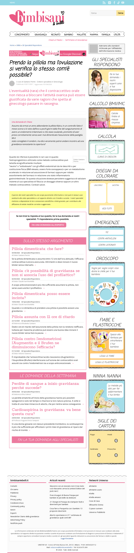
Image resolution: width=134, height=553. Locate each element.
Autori (12, 509)
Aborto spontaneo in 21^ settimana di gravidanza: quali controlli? (65, 516)
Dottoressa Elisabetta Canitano (24, 323)
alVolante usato (95, 489)
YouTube (123, 2)
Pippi (92, 435)
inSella (91, 493)
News (12, 3)
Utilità (117, 34)
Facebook (114, 2)
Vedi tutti (107, 208)
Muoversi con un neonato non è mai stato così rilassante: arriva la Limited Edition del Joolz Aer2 (67, 488)
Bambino (68, 34)
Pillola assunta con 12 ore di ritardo (43, 316)
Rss (104, 2)
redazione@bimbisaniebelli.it (61, 547)
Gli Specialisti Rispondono (32, 45)
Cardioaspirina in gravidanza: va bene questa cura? (46, 411)
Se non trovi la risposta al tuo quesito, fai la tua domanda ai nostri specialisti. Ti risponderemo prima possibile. (47, 221)
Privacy (13, 496)
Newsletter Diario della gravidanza (24, 516)
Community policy (17, 506)
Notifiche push (16, 523)
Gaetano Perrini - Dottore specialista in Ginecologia (43, 82)
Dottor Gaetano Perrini (21, 255)
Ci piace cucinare (96, 508)
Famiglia (106, 34)
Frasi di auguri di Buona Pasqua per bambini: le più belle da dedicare (64, 496)
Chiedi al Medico (55, 40)
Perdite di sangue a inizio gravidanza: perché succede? (45, 385)
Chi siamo (14, 489)
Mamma (94, 34)
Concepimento (22, 34)
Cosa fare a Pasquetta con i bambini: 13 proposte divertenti (66, 509)
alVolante (93, 486)
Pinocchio (111, 449)
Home (12, 45)
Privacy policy (16, 499)
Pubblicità (14, 493)
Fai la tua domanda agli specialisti (48, 439)
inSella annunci (95, 497)
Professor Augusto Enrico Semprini (26, 420)
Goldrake (94, 449)
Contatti (13, 486)
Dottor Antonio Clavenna (22, 353)
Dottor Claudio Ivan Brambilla (23, 281)
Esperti (13, 513)
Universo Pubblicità (97, 512)
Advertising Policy (17, 520)
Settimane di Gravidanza (76, 40)
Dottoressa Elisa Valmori (22, 394)
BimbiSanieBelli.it (36, 18)
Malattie (81, 34)
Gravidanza (41, 34)
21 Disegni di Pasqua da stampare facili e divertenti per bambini (67, 503)
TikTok (118, 2)
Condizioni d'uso (17, 503)
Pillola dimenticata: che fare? (38, 248)
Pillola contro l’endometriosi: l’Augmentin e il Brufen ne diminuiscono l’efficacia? (37, 343)
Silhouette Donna (96, 504)
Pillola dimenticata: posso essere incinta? (41, 295)
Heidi (109, 435)
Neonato (55, 34)
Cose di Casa (94, 501)
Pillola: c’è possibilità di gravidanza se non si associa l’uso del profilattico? (46, 272)
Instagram (109, 2)
